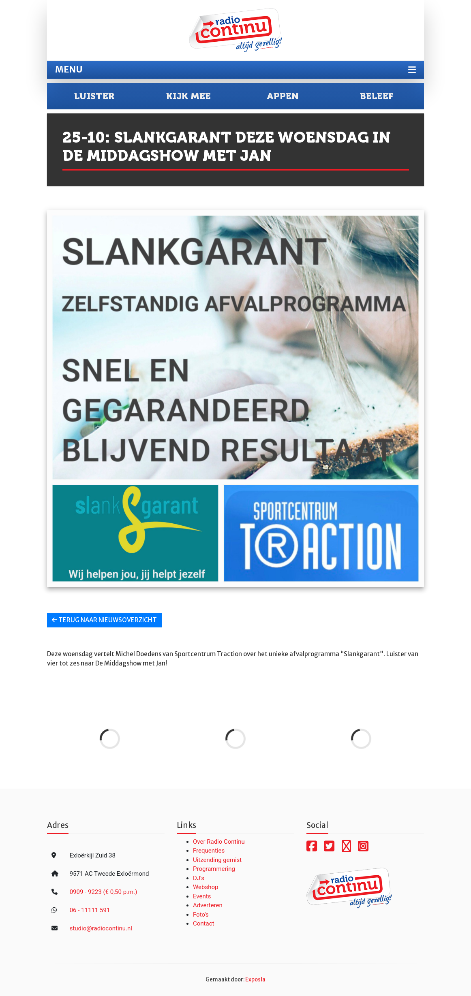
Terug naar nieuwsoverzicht (104, 620)
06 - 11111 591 (90, 910)
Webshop (205, 887)
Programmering (214, 868)
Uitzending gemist (217, 860)
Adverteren (208, 905)
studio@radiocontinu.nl (101, 928)
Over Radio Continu (219, 841)
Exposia (255, 979)
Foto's (201, 914)
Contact (203, 923)
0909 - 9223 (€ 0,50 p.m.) (103, 892)
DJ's (198, 878)
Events (202, 896)
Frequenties (209, 850)
